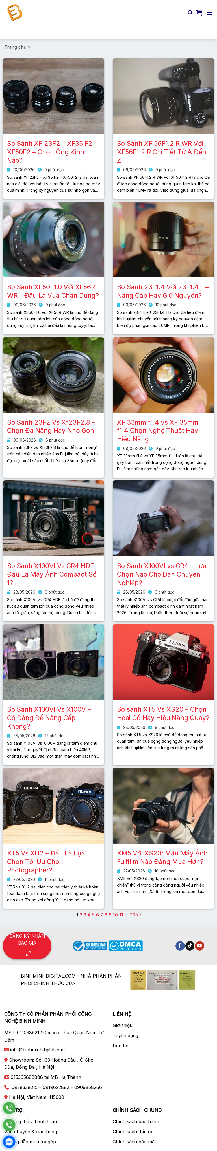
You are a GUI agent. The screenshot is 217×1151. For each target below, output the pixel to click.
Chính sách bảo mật (134, 1142)
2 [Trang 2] (81, 915)
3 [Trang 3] (85, 915)
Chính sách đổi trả (132, 1131)
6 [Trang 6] (97, 915)
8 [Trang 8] (106, 915)
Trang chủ (15, 47)
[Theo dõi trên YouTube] (199, 946)
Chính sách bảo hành (136, 1121)
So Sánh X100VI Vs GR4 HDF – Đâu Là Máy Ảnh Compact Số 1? (53, 574)
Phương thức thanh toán (30, 1121)
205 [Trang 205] (134, 915)
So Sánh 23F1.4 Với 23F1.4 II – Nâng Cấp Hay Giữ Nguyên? (163, 291)
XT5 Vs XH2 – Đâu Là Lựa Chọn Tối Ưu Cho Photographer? (46, 861)
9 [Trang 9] (110, 915)
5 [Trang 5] (93, 915)
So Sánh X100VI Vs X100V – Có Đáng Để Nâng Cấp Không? (49, 717)
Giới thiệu (123, 1025)
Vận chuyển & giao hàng (30, 1131)
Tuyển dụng (125, 1035)
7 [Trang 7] (101, 915)
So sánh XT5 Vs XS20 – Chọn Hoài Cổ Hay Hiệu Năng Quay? (163, 713)
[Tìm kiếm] (190, 12)
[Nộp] (206, 32)
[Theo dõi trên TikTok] (190, 946)
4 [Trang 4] (89, 915)
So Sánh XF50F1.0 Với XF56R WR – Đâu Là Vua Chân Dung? (53, 291)
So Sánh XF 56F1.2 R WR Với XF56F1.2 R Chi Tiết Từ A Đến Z (161, 152)
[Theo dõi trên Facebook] (180, 946)
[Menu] (209, 12)
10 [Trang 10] (115, 915)
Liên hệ (120, 1045)
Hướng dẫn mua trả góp (30, 1142)
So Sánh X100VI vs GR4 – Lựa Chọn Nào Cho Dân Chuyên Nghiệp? (162, 574)
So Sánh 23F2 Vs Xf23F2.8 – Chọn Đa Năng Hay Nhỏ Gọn (51, 426)
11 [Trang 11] (121, 915)
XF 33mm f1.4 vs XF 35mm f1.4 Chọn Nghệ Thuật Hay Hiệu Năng (157, 430)
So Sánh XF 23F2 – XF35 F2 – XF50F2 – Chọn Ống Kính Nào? (52, 152)
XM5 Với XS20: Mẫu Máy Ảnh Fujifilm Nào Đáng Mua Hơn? (162, 857)
